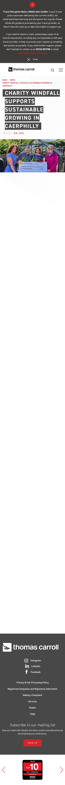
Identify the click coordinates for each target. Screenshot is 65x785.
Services (32, 701)
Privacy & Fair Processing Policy (33, 682)
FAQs (32, 714)
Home (4, 80)
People (32, 707)
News (12, 80)
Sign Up (33, 742)
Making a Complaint (32, 695)
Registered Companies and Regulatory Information (32, 688)
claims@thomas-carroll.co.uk (32, 52)
